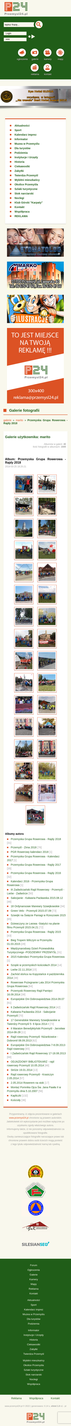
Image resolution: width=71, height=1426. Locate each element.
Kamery (33, 1279)
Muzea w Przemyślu (27, 143)
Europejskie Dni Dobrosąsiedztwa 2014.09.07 (37, 999)
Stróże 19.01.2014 (21, 1069)
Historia (19, 161)
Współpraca (22, 211)
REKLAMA (21, 216)
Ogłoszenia (33, 1270)
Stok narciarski (24, 193)
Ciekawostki (22, 166)
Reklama (33, 1288)
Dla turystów (22, 148)
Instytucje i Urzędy (26, 157)
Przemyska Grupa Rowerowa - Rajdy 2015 (36, 931)
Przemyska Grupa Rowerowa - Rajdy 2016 (36, 873)
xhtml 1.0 (55, 1406)
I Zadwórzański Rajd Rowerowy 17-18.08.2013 (38, 1053)
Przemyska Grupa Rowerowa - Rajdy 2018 (36, 839)
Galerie (34, 1274)
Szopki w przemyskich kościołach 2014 (34, 965)
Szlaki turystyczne (26, 188)
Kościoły (16, 1100)
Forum (33, 1265)
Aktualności (22, 125)
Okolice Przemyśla (26, 184)
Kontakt (19, 207)
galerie (7, 420)
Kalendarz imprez (26, 134)
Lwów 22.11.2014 (21, 969)
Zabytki (19, 170)
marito (19, 420)
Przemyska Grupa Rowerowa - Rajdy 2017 (36, 864)
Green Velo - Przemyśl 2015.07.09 (31, 910)
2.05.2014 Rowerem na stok (27, 1082)
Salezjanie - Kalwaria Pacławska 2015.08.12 (37, 897)
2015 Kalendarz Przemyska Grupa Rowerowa (38, 956)
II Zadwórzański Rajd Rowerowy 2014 (33, 1007)
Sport (18, 130)
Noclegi (19, 198)
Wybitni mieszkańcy (27, 179)
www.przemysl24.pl (19, 1118)
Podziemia (21, 152)
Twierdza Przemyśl (26, 175)
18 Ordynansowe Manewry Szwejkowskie (35, 906)
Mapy (34, 1284)
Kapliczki (16, 1095)
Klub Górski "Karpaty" (29, 202)
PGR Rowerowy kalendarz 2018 (29, 851)
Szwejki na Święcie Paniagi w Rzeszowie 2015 (38, 915)
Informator (21, 139)
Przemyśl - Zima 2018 (24, 847)
